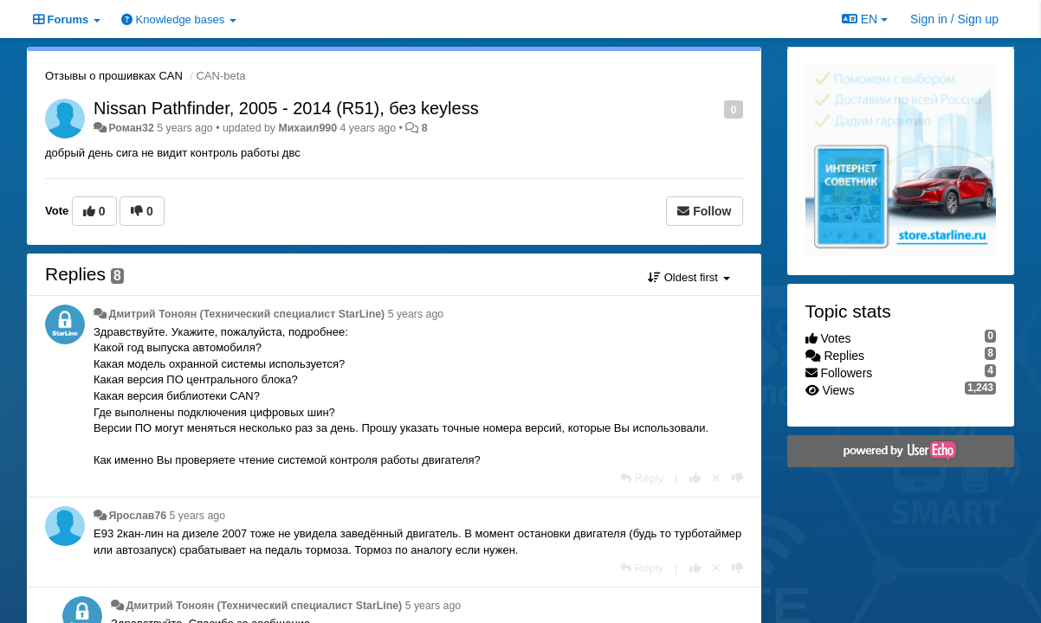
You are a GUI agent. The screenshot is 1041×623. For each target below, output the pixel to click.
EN (865, 19)
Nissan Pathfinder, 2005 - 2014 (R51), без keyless (286, 108)
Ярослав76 (137, 516)
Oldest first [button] (688, 277)
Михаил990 (307, 128)
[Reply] (641, 478)
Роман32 (130, 128)
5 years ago (416, 314)
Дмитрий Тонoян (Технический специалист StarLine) (246, 314)
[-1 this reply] (737, 478)
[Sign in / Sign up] (954, 19)
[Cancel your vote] (716, 478)
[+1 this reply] (695, 478)
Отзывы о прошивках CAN (114, 75)
